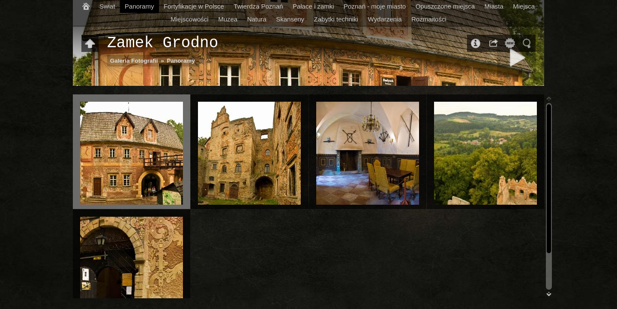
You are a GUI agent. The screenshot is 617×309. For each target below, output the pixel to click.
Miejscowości (189, 19)
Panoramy (139, 6)
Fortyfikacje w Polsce (194, 6)
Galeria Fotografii (134, 61)
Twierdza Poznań (258, 6)
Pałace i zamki (313, 6)
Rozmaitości (428, 19)
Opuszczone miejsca (445, 6)
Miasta (494, 6)
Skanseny (290, 19)
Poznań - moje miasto (375, 6)
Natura (257, 19)
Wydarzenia (384, 19)
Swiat (107, 6)
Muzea (227, 19)
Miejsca (524, 6)
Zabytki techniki (336, 19)
